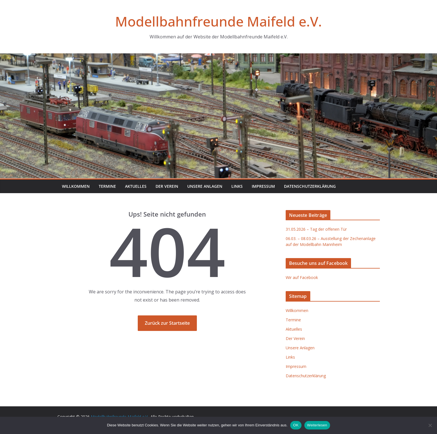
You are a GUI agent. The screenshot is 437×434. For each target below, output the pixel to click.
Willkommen (76, 186)
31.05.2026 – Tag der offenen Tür (316, 229)
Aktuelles (136, 186)
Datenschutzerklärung (310, 186)
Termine (107, 186)
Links (237, 186)
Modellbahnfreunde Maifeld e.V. (218, 21)
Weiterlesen (317, 425)
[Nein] (430, 425)
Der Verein (167, 186)
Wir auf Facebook (302, 277)
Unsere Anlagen (204, 186)
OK (295, 425)
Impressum (263, 186)
